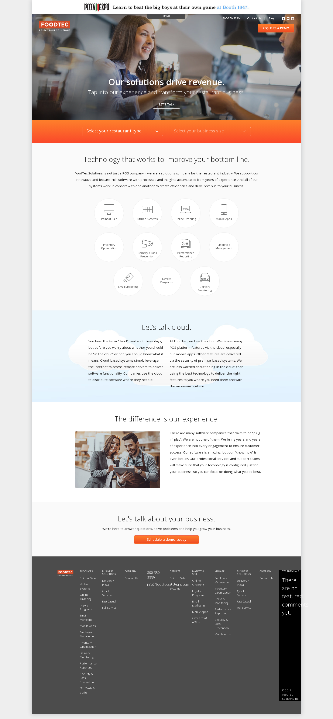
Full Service (109, 612)
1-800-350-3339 (230, 18)
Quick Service (107, 598)
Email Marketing (86, 622)
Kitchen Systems (85, 591)
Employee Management (88, 639)
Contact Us (131, 583)
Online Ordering (85, 602)
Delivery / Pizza (108, 587)
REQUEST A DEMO (275, 28)
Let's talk (166, 104)
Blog (272, 18)
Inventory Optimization (88, 649)
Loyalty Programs (86, 612)
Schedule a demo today (166, 544)
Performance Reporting (88, 670)
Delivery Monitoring (86, 660)
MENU (166, 16)
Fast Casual (109, 606)
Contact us (254, 18)
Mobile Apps (88, 631)
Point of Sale (88, 583)
